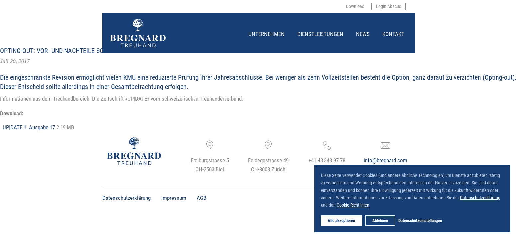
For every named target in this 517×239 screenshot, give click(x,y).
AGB (201, 197)
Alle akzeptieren (341, 220)
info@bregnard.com (385, 160)
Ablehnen (380, 220)
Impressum (173, 197)
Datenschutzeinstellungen (420, 220)
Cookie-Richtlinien (353, 205)
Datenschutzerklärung (126, 197)
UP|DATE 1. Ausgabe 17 (29, 127)
